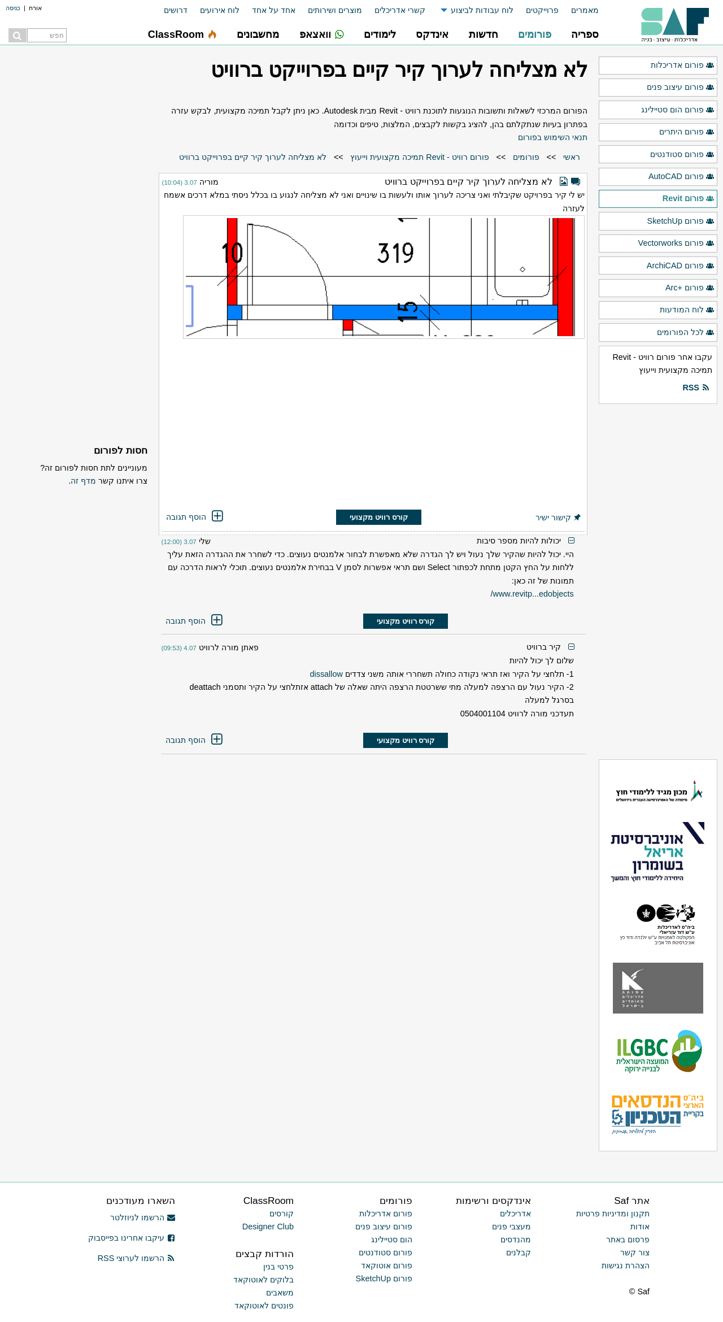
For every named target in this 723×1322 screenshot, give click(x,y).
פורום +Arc (690, 288)
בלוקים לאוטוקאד (263, 1279)
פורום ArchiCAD (681, 266)
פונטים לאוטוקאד (264, 1305)
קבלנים (518, 1252)
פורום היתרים (687, 132)
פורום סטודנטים (682, 155)
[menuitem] (579, 10)
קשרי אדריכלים (399, 10)
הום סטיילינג (391, 1239)
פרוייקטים (542, 10)
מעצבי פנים (511, 1226)
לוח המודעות (687, 310)
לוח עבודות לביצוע (482, 10)
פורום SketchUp (681, 221)
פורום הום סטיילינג (678, 110)
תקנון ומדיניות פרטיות (613, 1213)
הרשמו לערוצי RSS (136, 1258)
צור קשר (635, 1252)
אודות (640, 1226)
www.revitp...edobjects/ (532, 593)
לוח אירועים (219, 10)
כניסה (13, 8)
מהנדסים (515, 1239)
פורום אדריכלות (683, 65)
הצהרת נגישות (626, 1265)
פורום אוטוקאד (386, 1265)
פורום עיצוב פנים (681, 87)
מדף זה (83, 480)
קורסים (281, 1213)
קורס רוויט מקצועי (378, 517)
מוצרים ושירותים (335, 10)
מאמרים (585, 10)
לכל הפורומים (686, 333)
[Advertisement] (373, 425)
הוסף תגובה (195, 517)
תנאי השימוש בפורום (552, 137)
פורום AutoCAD (681, 177)
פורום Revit (689, 199)
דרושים (176, 10)
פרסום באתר (628, 1239)
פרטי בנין (278, 1266)
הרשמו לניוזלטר (142, 1217)
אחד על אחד (273, 10)
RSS (695, 388)
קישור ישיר (558, 517)
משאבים (280, 1292)
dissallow (326, 674)
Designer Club (268, 1226)
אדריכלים (515, 1213)
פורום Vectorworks (676, 243)
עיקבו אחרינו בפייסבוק (131, 1238)
